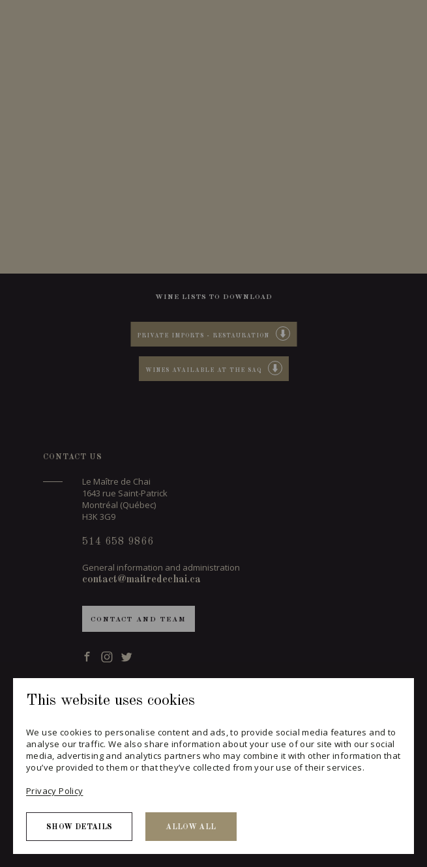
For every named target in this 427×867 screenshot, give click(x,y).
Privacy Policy (54, 791)
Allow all (191, 827)
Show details (79, 827)
